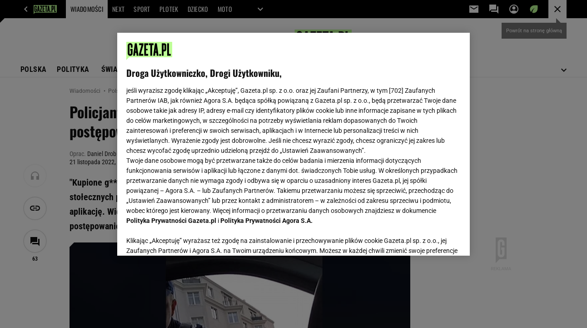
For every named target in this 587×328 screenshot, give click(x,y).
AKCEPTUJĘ (430, 238)
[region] (293, 144)
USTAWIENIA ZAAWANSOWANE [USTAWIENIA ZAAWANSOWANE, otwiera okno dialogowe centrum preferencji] (186, 237)
